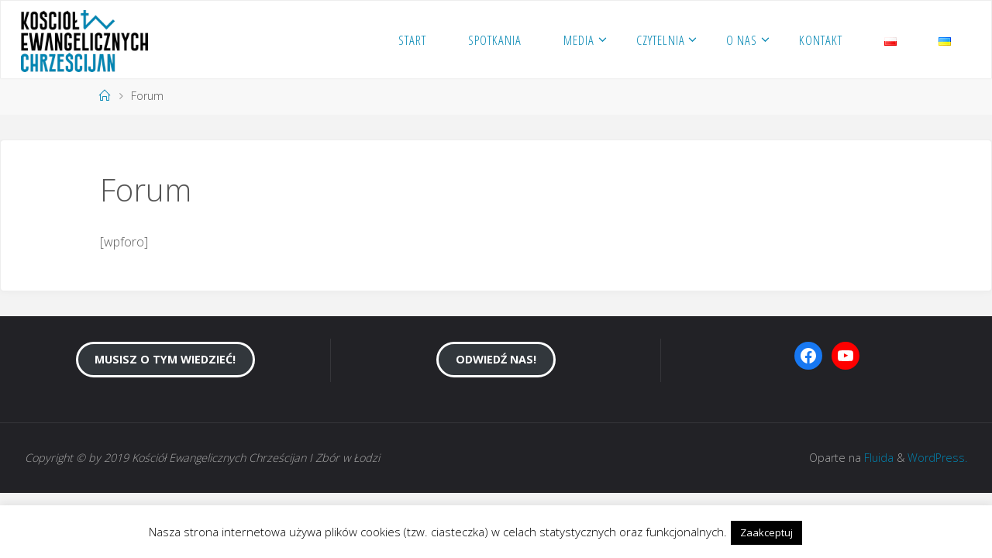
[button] (819, 525)
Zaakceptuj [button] (766, 532)
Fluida (877, 457)
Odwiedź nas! (496, 359)
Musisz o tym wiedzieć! (165, 359)
